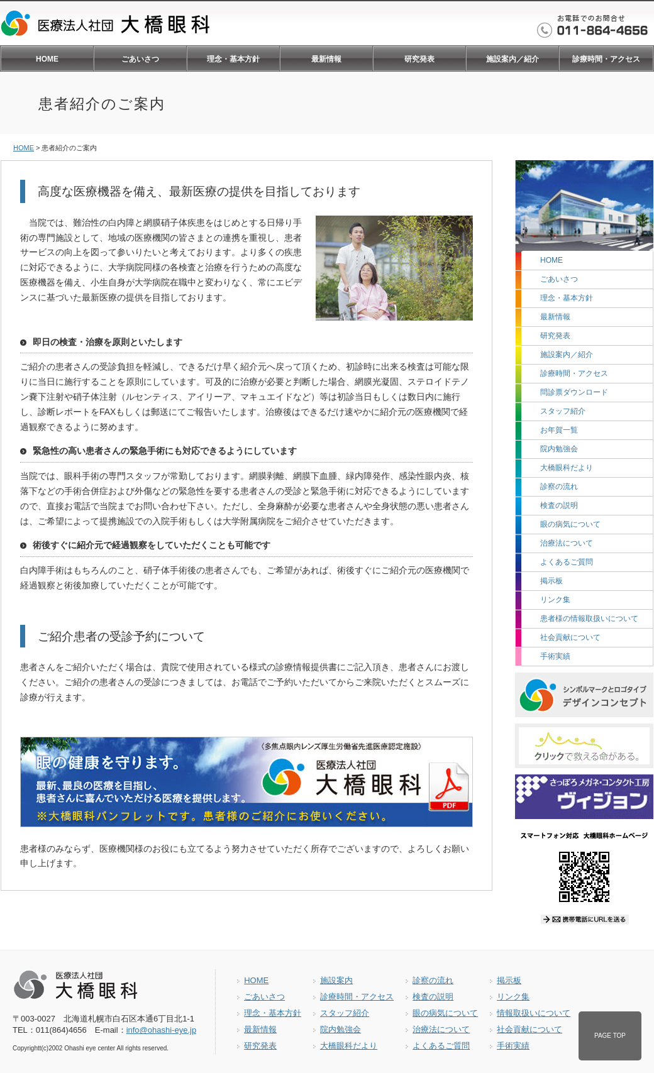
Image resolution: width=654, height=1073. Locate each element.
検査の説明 (559, 505)
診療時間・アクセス (606, 59)
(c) (45, 1048)
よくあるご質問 (566, 562)
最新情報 (326, 59)
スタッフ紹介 (562, 411)
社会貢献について (570, 637)
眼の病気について (570, 524)
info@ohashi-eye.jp (161, 1030)
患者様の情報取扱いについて (589, 618)
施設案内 (336, 980)
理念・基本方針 (233, 59)
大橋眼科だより (566, 467)
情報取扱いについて (533, 1013)
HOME (47, 59)
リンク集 (555, 599)
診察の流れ (559, 486)
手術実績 (555, 656)
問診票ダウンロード (574, 392)
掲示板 (551, 580)
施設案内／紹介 (512, 59)
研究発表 (419, 59)
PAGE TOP (610, 1035)
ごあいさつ (140, 59)
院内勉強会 (559, 448)
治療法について (566, 543)
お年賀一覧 (559, 430)
